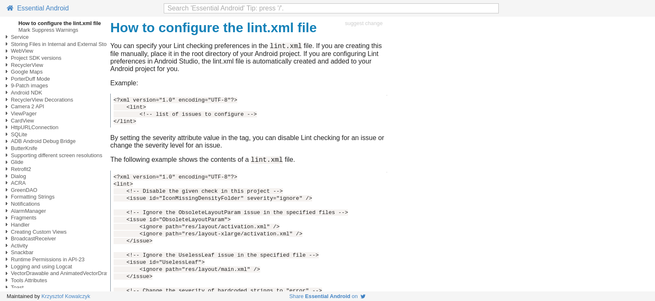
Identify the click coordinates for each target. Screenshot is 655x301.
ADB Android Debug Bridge (43, 141)
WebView (22, 51)
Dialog (18, 176)
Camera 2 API (27, 106)
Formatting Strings (33, 197)
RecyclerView (27, 65)
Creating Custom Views (38, 232)
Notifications (25, 204)
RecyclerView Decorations (42, 100)
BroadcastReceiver (33, 238)
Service (20, 37)
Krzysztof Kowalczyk (65, 296)
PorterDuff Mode (30, 79)
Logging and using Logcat (41, 266)
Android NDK (26, 92)
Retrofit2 (21, 169)
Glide (17, 162)
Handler (20, 225)
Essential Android (38, 8)
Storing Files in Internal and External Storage (64, 44)
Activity (19, 245)
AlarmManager (28, 211)
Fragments (23, 217)
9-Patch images (29, 85)
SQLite (19, 134)
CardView (22, 120)
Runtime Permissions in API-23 (47, 259)
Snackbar (22, 252)
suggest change (364, 23)
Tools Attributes (29, 280)
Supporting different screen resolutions (56, 155)
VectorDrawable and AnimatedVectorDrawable (66, 273)
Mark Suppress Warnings (48, 30)
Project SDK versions (36, 58)
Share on (327, 296)
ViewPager (24, 113)
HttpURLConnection (34, 127)
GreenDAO (24, 190)
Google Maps (27, 72)
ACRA (18, 183)
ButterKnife (24, 148)
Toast (17, 287)
